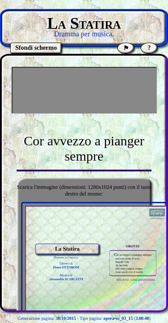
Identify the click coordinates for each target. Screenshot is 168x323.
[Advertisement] (84, 90)
